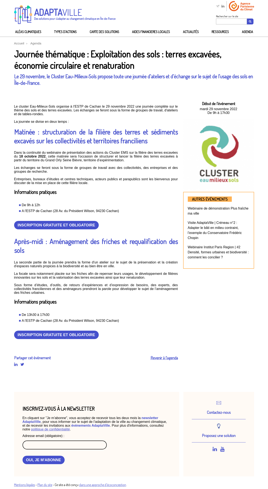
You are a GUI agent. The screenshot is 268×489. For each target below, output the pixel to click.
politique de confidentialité (50, 429)
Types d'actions (65, 32)
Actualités (191, 32)
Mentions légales (24, 485)
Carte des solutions (104, 32)
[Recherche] (250, 21)
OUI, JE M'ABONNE (43, 460)
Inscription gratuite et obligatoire (56, 225)
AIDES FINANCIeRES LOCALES (151, 32)
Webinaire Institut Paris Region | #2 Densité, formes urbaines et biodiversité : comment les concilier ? (218, 252)
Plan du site (44, 485)
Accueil (19, 43)
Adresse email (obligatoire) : (43, 436)
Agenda (247, 32)
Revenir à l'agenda (164, 357)
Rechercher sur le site (227, 16)
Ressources (220, 32)
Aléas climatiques (28, 32)
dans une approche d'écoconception (102, 485)
